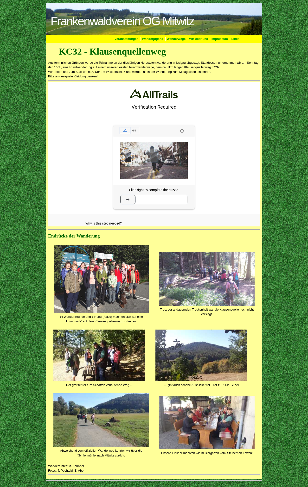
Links (235, 39)
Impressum (220, 39)
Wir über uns (198, 39)
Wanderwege (176, 39)
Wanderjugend (152, 39)
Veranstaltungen (127, 39)
